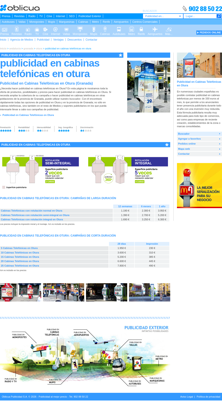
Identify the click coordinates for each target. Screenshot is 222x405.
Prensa (6, 16)
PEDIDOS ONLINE (210, 32)
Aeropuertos (121, 21)
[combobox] (163, 16)
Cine (49, 16)
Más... (168, 29)
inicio (3, 48)
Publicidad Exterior (89, 16)
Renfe (106, 21)
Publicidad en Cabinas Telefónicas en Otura (28, 115)
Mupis (51, 21)
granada (28, 48)
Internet (60, 16)
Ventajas (58, 39)
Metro (95, 21)
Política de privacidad (208, 396)
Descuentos (75, 39)
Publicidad (43, 39)
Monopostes (36, 21)
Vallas (22, 21)
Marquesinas (67, 21)
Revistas (19, 16)
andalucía (15, 48)
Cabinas (83, 21)
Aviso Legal (186, 396)
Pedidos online (187, 143)
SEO (72, 16)
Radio (31, 16)
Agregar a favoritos (189, 138)
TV (41, 16)
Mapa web (184, 148)
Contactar (91, 39)
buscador (75, 98)
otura (39, 48)
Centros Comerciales (145, 21)
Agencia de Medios (21, 39)
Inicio (3, 39)
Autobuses (8, 21)
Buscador (184, 133)
